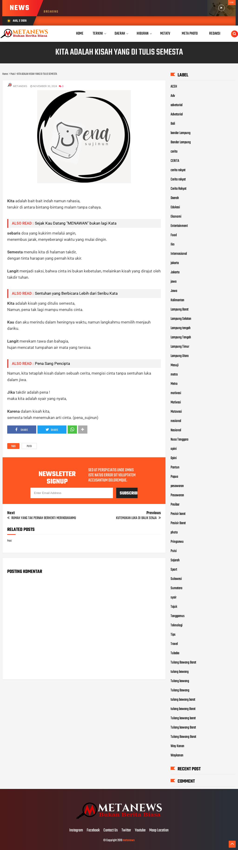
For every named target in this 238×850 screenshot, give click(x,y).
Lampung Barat (179, 310)
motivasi (176, 393)
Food (174, 235)
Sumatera (176, 588)
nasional (176, 421)
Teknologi (176, 625)
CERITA (175, 161)
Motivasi (176, 402)
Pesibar (175, 505)
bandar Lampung (180, 133)
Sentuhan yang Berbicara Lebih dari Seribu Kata (76, 293)
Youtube (140, 830)
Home (79, 33)
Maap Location (159, 830)
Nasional (176, 430)
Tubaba (175, 653)
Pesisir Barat (178, 523)
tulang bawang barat (183, 700)
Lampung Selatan (181, 319)
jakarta (175, 263)
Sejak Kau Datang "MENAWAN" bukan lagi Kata (75, 223)
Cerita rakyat (178, 180)
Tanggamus (178, 616)
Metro (174, 384)
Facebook (93, 830)
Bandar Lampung (181, 142)
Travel (174, 644)
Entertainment (179, 226)
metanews (129, 840)
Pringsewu (177, 542)
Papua (174, 477)
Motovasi (176, 412)
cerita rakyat (178, 170)
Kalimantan (177, 300)
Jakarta (175, 272)
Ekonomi (176, 217)
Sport (174, 570)
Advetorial (177, 114)
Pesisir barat (178, 514)
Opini (174, 458)
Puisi (29, 446)
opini (174, 449)
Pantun (175, 467)
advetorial (176, 105)
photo (174, 533)
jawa (173, 282)
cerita (174, 152)
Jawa (174, 291)
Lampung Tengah (181, 337)
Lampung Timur (180, 347)
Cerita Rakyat (178, 189)
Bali (173, 124)
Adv (173, 96)
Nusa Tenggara (179, 440)
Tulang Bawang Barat (183, 663)
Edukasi (175, 207)
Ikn (173, 245)
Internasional (179, 254)
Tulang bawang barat (183, 718)
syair (173, 598)
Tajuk (174, 607)
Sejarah (175, 560)
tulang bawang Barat (183, 709)
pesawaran (177, 486)
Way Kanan (177, 746)
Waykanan (177, 755)
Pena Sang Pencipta (52, 363)
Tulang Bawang (180, 690)
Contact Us (110, 830)
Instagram (76, 830)
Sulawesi (176, 579)
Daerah (175, 198)
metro (174, 375)
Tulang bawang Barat (183, 728)
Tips (173, 635)
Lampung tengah (181, 328)
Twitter (126, 830)
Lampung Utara (179, 356)
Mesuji (174, 365)
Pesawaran (177, 495)
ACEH (174, 87)
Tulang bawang (180, 681)
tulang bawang (179, 672)
